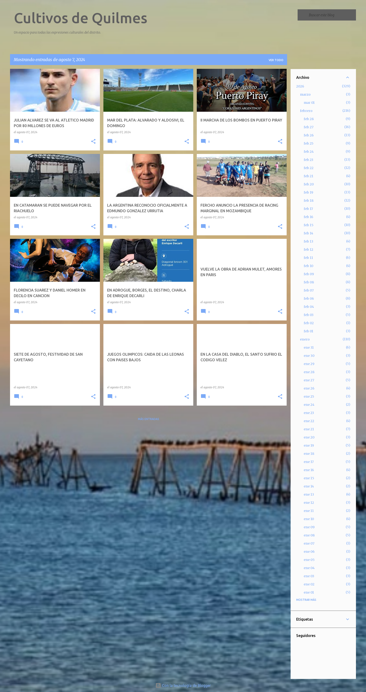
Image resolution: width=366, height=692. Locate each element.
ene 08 (309, 535)
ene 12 (309, 503)
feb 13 (308, 241)
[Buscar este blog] (331, 15)
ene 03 (309, 576)
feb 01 (308, 331)
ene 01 (309, 592)
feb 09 (309, 274)
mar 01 (309, 103)
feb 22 (308, 168)
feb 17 (308, 209)
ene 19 (309, 445)
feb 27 (308, 127)
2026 (300, 86)
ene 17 (309, 462)
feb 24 (309, 152)
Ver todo (276, 60)
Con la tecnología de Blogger (183, 685)
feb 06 (309, 298)
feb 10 (308, 266)
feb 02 (309, 323)
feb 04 (309, 307)
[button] (93, 142)
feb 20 (309, 184)
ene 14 (309, 486)
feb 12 (308, 249)
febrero (306, 111)
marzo (305, 94)
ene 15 (309, 478)
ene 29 (309, 364)
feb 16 (308, 217)
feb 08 (309, 282)
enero (305, 339)
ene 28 (309, 372)
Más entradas (148, 419)
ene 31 (309, 347)
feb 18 (308, 200)
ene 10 (309, 519)
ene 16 (309, 470)
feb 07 (309, 290)
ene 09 (309, 527)
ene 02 (309, 584)
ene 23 (309, 413)
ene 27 (309, 380)
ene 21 (309, 429)
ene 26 (309, 388)
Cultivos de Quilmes (80, 18)
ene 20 (309, 437)
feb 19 (308, 192)
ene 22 (309, 421)
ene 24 (309, 405)
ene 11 (309, 511)
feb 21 (308, 176)
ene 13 (309, 494)
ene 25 (309, 396)
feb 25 (308, 143)
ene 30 (309, 356)
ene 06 (309, 551)
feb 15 (308, 225)
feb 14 (308, 233)
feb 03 (308, 315)
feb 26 (309, 135)
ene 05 (309, 560)
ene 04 (309, 568)
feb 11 (308, 258)
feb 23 (308, 160)
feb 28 (309, 119)
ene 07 (309, 543)
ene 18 (309, 454)
